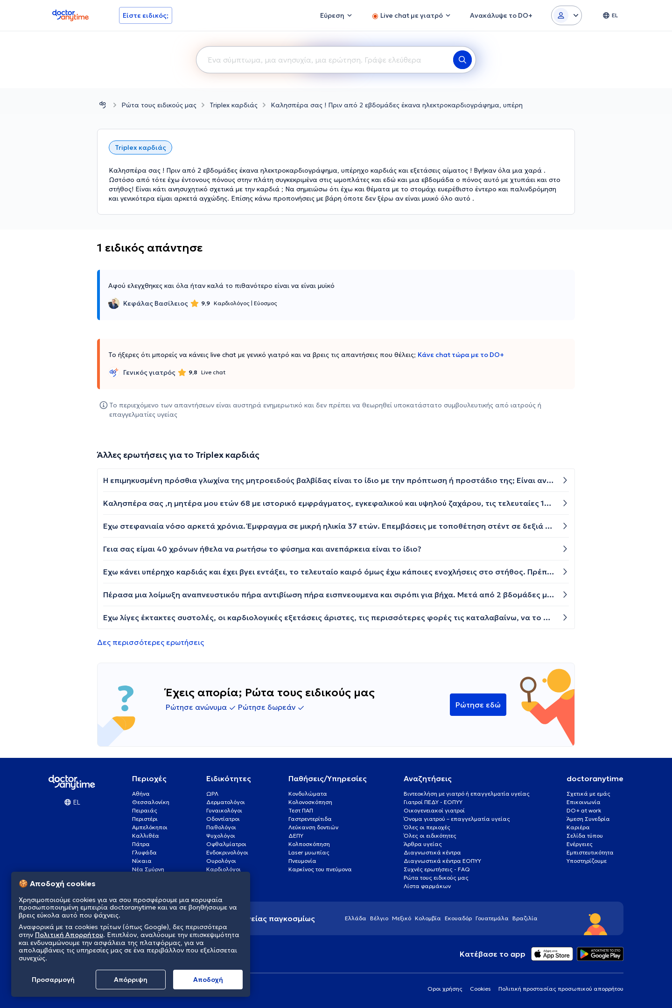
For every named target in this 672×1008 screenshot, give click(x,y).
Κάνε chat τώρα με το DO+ (461, 354)
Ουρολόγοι (221, 860)
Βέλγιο (379, 918)
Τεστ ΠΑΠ (300, 810)
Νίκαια (142, 860)
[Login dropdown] (566, 15)
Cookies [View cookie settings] (480, 988)
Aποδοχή (208, 979)
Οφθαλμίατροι (226, 843)
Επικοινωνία (584, 801)
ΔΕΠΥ (295, 835)
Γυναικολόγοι (224, 810)
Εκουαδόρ (458, 918)
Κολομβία (428, 918)
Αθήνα (141, 793)
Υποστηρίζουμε (587, 860)
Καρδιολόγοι (223, 869)
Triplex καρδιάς (234, 105)
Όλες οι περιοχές (427, 827)
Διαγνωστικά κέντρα (432, 852)
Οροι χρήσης (444, 988)
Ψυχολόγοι (220, 835)
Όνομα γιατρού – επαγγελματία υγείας (457, 818)
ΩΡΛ (212, 793)
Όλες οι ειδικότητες (430, 835)
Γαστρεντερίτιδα (310, 818)
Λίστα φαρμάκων (427, 885)
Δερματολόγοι (225, 801)
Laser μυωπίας (308, 852)
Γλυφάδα (144, 852)
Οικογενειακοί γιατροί (434, 810)
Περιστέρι (145, 818)
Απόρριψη (130, 979)
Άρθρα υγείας (423, 843)
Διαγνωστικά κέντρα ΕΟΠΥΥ (442, 860)
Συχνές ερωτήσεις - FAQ (437, 869)
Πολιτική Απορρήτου (69, 935)
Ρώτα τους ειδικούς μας (158, 105)
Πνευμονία (302, 860)
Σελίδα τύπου (585, 835)
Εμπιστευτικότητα (590, 852)
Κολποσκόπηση (309, 843)
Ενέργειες (580, 843)
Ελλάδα (355, 918)
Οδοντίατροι (223, 818)
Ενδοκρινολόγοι (227, 852)
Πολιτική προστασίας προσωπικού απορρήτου (560, 988)
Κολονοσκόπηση (310, 801)
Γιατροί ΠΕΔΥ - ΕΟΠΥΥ (433, 801)
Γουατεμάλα (492, 918)
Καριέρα (578, 827)
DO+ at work (584, 810)
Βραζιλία (525, 918)
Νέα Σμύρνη (148, 869)
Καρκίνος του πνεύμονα (320, 869)
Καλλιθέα (145, 835)
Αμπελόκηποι (150, 827)
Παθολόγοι (221, 827)
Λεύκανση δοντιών (313, 827)
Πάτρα (141, 843)
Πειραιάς (144, 810)
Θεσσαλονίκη (150, 801)
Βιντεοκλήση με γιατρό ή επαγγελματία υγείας (467, 793)
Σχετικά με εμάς (588, 793)
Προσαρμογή (53, 979)
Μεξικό (401, 918)
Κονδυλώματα (307, 793)
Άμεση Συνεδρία (588, 818)
